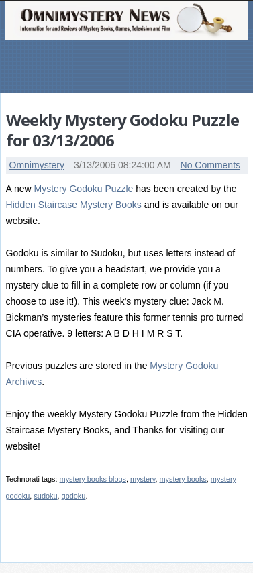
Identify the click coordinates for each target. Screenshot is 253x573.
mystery (142, 479)
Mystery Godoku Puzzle (84, 188)
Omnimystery (36, 165)
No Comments (210, 165)
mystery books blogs (93, 479)
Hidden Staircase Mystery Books (74, 204)
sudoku (45, 496)
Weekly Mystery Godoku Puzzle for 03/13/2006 (122, 130)
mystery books (182, 479)
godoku (74, 496)
